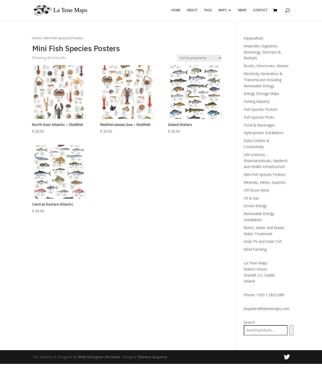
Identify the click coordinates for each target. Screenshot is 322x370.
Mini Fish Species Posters (265, 174)
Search (249, 322)
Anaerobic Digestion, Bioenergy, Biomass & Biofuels (262, 52)
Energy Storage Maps (261, 93)
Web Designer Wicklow (99, 356)
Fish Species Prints (259, 117)
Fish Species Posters (261, 109)
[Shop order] (199, 58)
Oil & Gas (251, 198)
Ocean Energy (255, 205)
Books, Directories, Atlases (266, 65)
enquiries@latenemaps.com (266, 308)
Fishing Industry (256, 101)
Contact (260, 10)
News (242, 10)
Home (175, 10)
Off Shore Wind (256, 190)
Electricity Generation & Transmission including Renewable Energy (263, 79)
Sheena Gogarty (152, 356)
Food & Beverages (259, 125)
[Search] (291, 330)
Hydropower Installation (263, 132)
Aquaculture (253, 38)
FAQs (208, 10)
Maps (222, 10)
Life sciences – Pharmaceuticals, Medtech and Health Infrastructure (266, 160)
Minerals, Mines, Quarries (265, 182)
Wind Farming (255, 249)
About (192, 10)
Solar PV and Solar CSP (263, 241)
